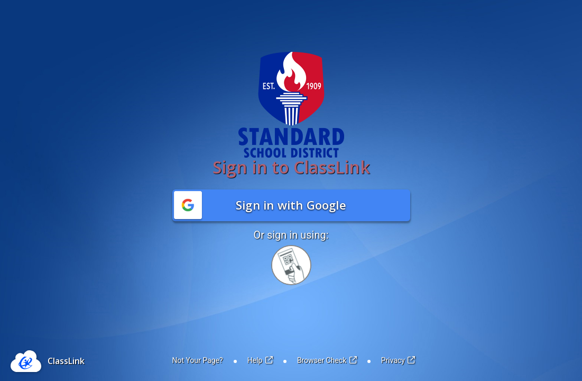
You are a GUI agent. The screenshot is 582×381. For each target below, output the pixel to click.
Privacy (398, 360)
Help (260, 360)
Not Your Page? (197, 360)
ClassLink (66, 361)
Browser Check (327, 360)
